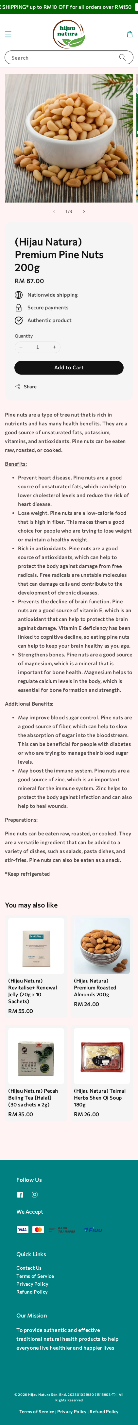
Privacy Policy (32, 1284)
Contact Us (29, 1268)
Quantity (24, 336)
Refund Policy (32, 1292)
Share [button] (26, 386)
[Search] (122, 57)
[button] (8, 34)
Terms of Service (35, 1276)
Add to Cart (69, 367)
